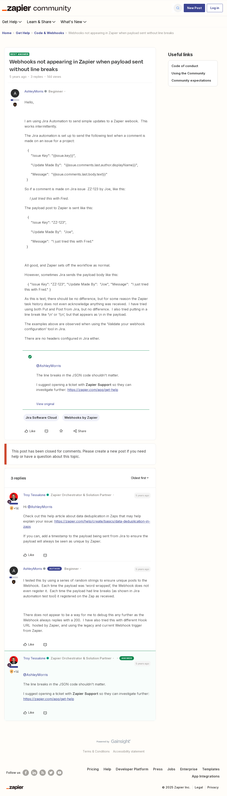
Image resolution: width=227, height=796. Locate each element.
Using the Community (188, 73)
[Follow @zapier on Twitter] (51, 773)
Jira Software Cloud (41, 418)
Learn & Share (41, 21)
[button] (194, 8)
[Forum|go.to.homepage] (37, 8)
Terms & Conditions (96, 751)
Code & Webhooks (49, 33)
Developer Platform (132, 769)
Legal (199, 787)
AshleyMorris (33, 91)
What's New (74, 21)
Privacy (213, 787)
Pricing (93, 769)
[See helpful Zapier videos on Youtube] (59, 773)
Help (107, 769)
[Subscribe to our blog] (42, 773)
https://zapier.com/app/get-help (92, 390)
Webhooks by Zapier (80, 418)
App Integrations (206, 776)
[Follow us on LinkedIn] (34, 773)
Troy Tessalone (34, 495)
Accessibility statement (129, 751)
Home (7, 33)
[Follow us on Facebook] (26, 773)
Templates (211, 769)
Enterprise (188, 769)
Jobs (171, 769)
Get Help (12, 21)
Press (158, 769)
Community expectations (191, 80)
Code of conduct (185, 66)
